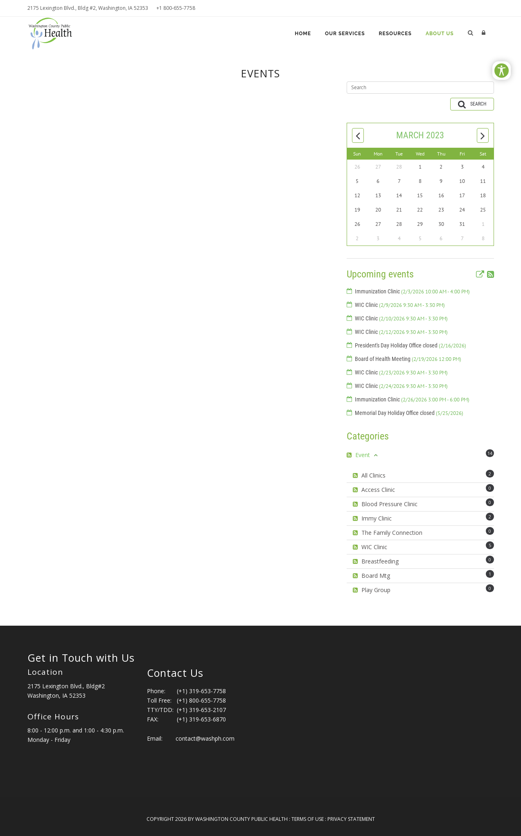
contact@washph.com (205, 738)
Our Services (345, 33)
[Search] (420, 87)
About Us (440, 33)
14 (489, 453)
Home (303, 33)
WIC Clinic (400, 305)
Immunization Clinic (412, 291)
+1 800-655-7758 (175, 8)
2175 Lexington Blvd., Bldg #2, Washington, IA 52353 (87, 8)
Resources (395, 33)
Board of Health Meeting (408, 359)
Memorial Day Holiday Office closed (409, 413)
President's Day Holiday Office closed (410, 345)
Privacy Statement (351, 819)
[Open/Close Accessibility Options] (501, 70)
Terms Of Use (307, 819)
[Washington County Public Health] (53, 32)
